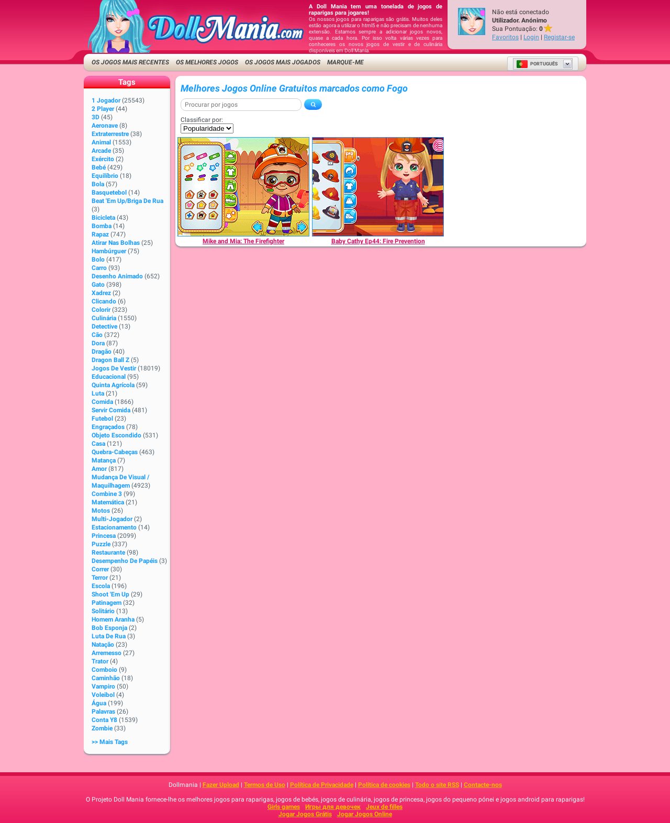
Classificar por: (202, 119)
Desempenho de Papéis (125, 561)
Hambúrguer (109, 251)
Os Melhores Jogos (207, 62)
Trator (100, 661)
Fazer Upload (221, 784)
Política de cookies (384, 784)
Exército (103, 159)
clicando (104, 301)
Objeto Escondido (116, 435)
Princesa (104, 535)
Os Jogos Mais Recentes (130, 62)
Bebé (99, 167)
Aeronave (105, 125)
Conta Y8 (104, 720)
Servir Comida (111, 410)
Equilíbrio (105, 175)
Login (531, 37)
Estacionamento (114, 527)
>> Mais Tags (110, 742)
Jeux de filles (384, 806)
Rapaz (100, 234)
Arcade (101, 150)
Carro (99, 268)
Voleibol (103, 694)
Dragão (101, 351)
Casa (98, 443)
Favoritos (505, 37)
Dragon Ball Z (110, 360)
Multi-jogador (112, 519)
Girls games (283, 806)
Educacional (109, 376)
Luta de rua (109, 636)
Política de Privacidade (321, 784)
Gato (98, 284)
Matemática (108, 502)
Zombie (102, 728)
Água (99, 703)
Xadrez (101, 293)
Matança (104, 460)
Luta (98, 393)
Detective (104, 326)
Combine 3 (107, 494)
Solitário (103, 611)
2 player (103, 108)
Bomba (101, 226)
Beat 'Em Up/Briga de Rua (127, 201)
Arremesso (106, 653)
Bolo (98, 259)
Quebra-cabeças (115, 452)
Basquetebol (109, 192)
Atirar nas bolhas (116, 242)
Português (537, 64)
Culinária (104, 318)
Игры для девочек (333, 806)
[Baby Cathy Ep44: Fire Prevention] (378, 186)
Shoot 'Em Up (110, 594)
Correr (100, 569)
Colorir (101, 309)
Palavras (103, 711)
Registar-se (559, 37)
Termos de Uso (264, 784)
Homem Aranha (113, 619)
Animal (101, 142)
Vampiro (103, 686)
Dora (98, 343)
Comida (102, 401)
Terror (100, 577)
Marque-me (345, 62)
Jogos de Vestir (114, 368)
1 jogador (106, 100)
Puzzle (101, 544)
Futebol (102, 418)
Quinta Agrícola (113, 385)
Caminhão (106, 678)
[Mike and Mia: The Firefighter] (243, 186)
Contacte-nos (483, 784)
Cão (97, 335)
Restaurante (108, 552)
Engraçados (108, 427)
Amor (99, 468)
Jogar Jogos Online (364, 814)
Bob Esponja (109, 628)
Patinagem (106, 602)
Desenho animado (117, 276)
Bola (98, 184)
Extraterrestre (110, 134)
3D (95, 117)
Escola (101, 586)
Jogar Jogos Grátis (305, 814)
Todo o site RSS (437, 784)
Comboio (104, 669)
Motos (101, 510)
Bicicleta (103, 217)
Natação (103, 644)
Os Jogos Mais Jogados (282, 62)
